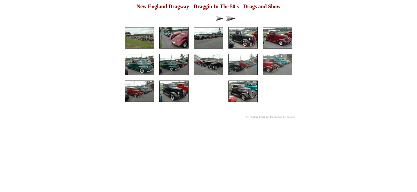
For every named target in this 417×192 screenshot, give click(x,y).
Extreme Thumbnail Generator (277, 116)
